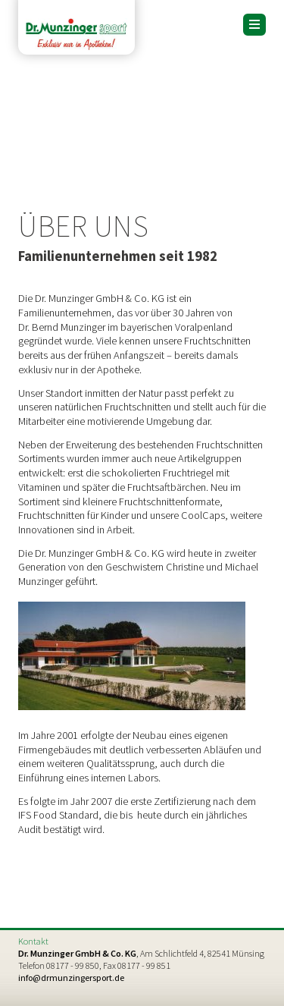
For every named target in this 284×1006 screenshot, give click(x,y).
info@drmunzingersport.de (71, 977)
